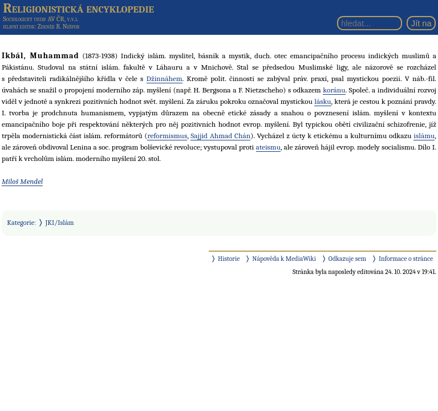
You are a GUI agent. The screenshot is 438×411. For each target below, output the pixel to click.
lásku (322, 101)
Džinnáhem (164, 78)
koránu (334, 90)
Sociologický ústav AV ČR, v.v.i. (40, 19)
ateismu (268, 147)
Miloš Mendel (22, 181)
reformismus (167, 135)
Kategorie (20, 223)
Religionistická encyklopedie (78, 8)
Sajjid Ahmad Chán (220, 135)
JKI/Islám (60, 223)
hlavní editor (18, 26)
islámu (424, 135)
